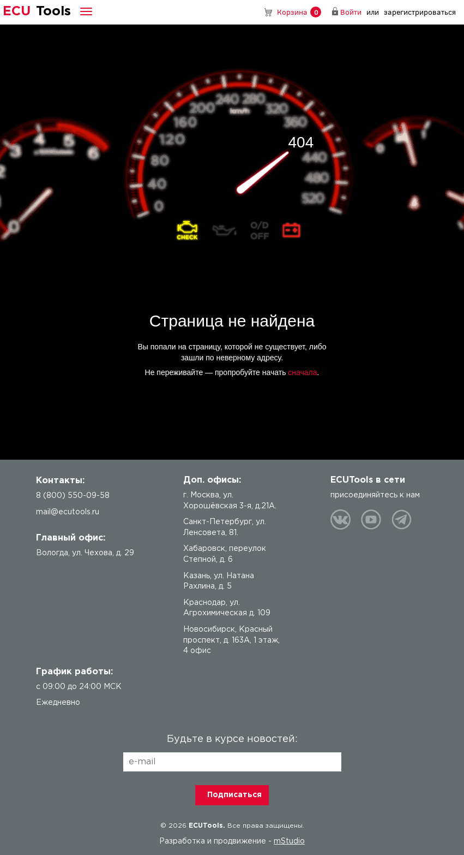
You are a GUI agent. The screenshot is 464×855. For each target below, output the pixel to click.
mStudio (289, 841)
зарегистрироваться (420, 12)
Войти (350, 12)
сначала (302, 372)
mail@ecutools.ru (67, 512)
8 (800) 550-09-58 (252, 12)
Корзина (299, 12)
